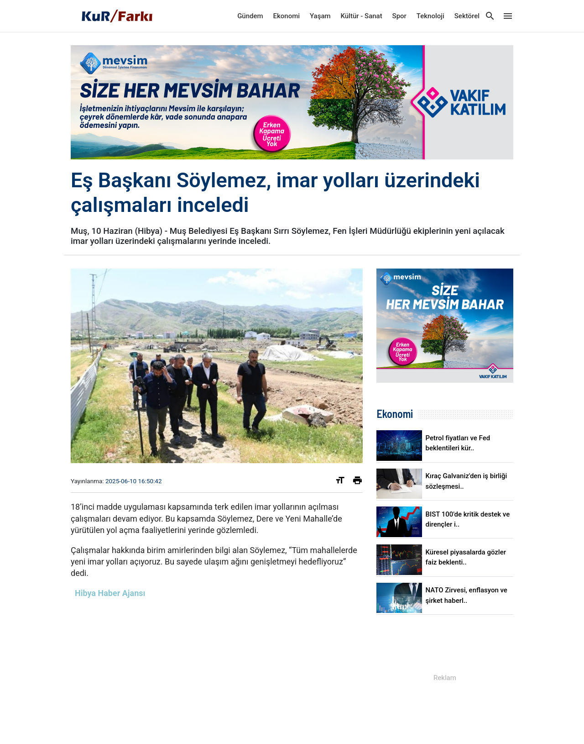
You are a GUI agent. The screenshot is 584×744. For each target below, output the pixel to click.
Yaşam (320, 16)
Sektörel (467, 16)
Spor (399, 16)
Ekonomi (286, 16)
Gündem (250, 16)
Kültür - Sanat (361, 16)
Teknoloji (430, 16)
